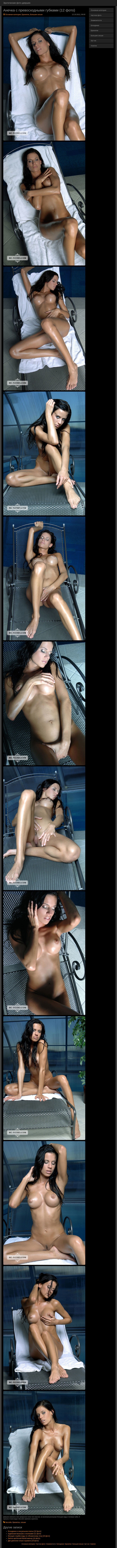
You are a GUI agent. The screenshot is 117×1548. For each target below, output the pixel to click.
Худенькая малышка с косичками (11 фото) (24, 1534)
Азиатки (94, 46)
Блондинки (95, 25)
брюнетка (16, 1522)
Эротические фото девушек (16, 3)
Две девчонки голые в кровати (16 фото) (23, 1541)
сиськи (23, 1522)
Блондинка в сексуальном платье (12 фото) (24, 1531)
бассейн (8, 1522)
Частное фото (96, 15)
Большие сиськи (36, 14)
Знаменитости (96, 20)
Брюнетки (25, 14)
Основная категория (13, 14)
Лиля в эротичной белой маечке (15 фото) (24, 1538)
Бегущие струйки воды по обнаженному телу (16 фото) (29, 1536)
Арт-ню (93, 41)
